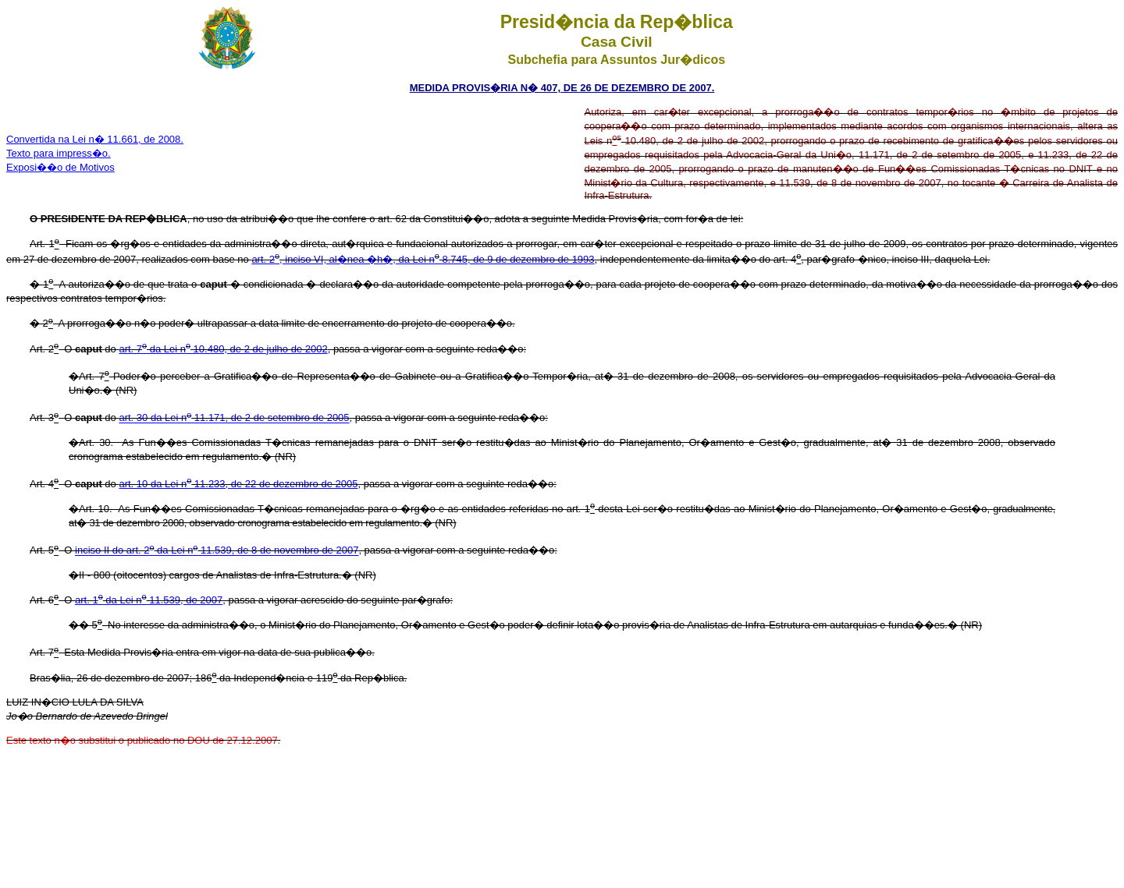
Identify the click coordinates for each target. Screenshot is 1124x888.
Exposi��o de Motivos (60, 167)
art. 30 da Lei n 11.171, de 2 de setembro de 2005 (234, 418)
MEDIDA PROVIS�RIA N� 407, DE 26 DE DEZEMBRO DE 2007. (562, 88)
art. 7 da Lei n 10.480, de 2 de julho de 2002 (223, 349)
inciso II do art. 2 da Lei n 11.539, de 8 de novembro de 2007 (216, 551)
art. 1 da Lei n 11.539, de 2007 (148, 600)
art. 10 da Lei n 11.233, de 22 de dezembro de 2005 (238, 484)
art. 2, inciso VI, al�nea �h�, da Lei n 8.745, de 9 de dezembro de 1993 (422, 259)
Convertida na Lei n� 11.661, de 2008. (94, 139)
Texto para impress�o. (58, 153)
